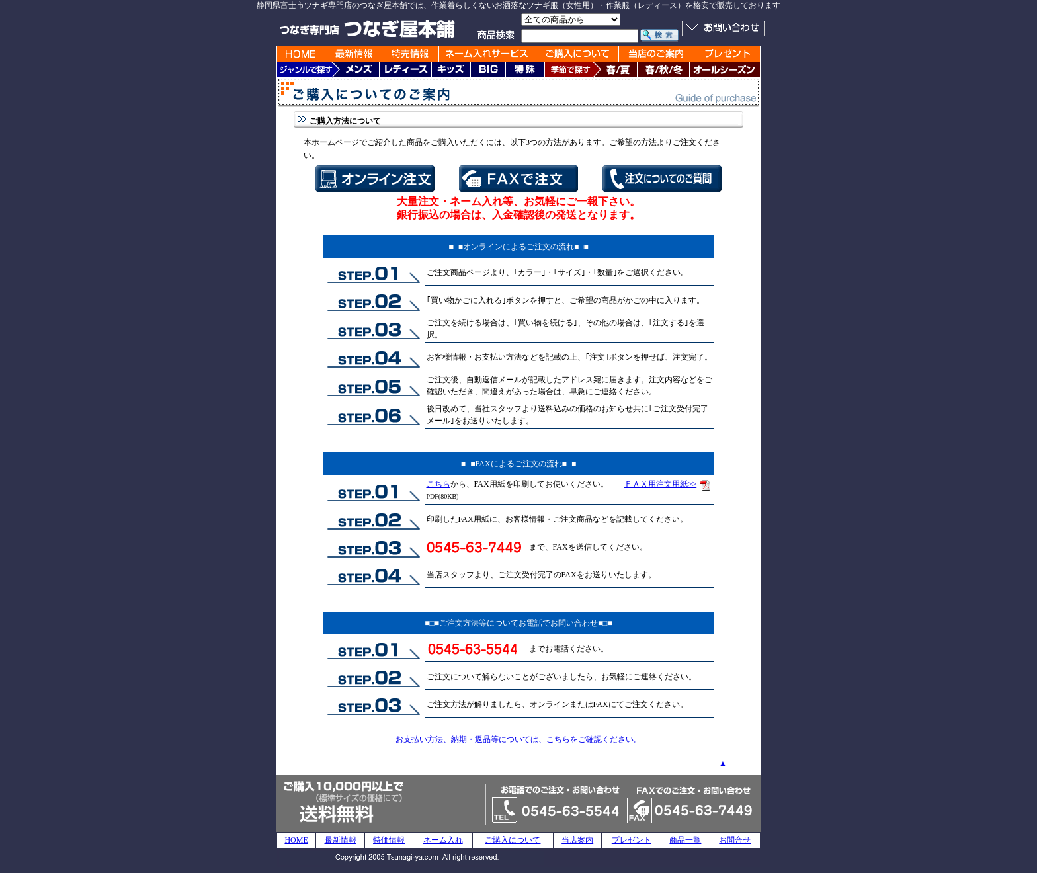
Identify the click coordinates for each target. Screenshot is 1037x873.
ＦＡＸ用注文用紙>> (660, 484)
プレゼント (631, 840)
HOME (296, 840)
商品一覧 (685, 840)
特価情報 (389, 840)
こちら (438, 484)
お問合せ (735, 840)
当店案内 (577, 840)
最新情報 (340, 840)
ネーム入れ (443, 840)
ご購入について (512, 840)
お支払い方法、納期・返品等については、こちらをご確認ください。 (518, 739)
